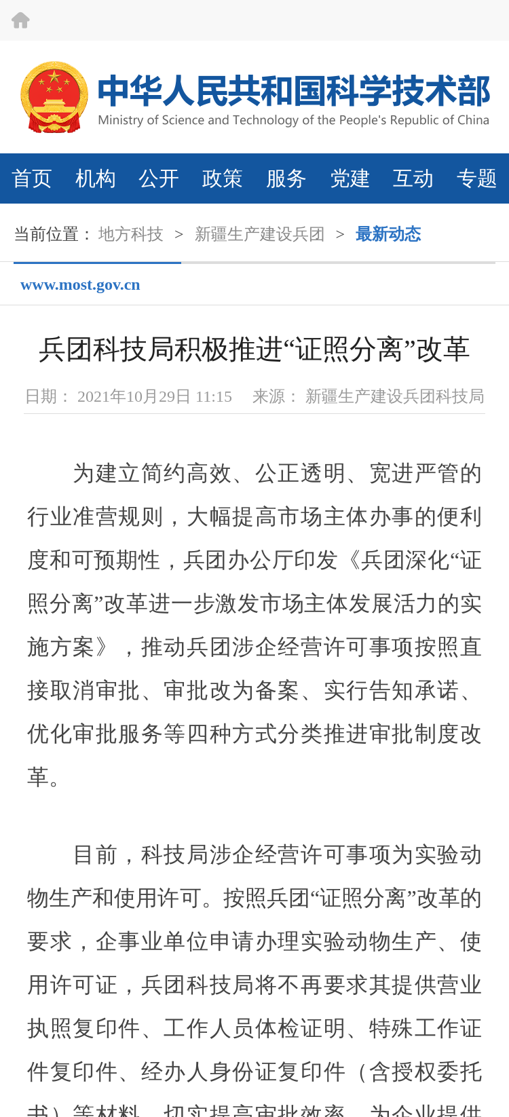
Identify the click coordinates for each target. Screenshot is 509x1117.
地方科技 (131, 234)
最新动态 (388, 234)
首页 (32, 178)
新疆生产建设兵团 (260, 234)
